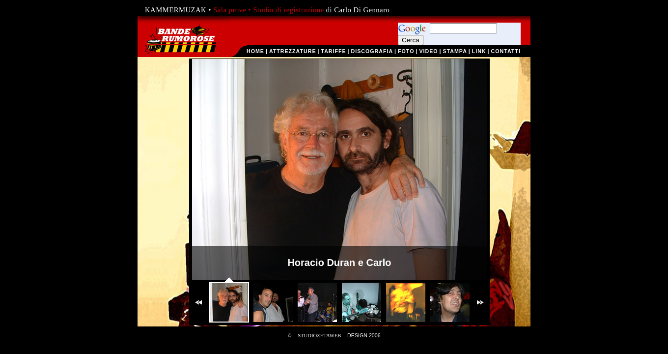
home (255, 51)
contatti (506, 51)
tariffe (333, 51)
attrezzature (292, 51)
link (479, 51)
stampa (455, 51)
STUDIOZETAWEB (319, 335)
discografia (372, 51)
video (428, 51)
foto (406, 51)
